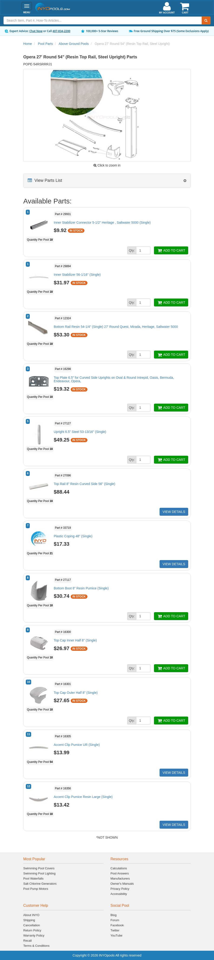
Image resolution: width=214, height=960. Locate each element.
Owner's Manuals (122, 883)
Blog (113, 915)
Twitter (114, 930)
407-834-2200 (61, 31)
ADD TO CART (171, 250)
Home (27, 44)
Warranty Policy (33, 935)
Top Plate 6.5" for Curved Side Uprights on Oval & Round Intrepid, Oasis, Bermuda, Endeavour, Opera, (114, 379)
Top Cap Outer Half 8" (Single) (76, 692)
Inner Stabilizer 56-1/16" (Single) (77, 274)
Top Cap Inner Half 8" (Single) (75, 640)
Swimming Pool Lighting (39, 873)
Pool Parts (45, 44)
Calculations (118, 868)
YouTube (116, 935)
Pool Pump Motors (35, 888)
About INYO (31, 915)
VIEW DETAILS (174, 512)
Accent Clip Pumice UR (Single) (77, 745)
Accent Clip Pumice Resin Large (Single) (83, 797)
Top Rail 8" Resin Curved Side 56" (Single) (84, 484)
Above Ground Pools (74, 44)
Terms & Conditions (36, 945)
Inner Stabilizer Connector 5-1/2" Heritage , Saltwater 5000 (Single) (102, 222)
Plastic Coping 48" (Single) (73, 536)
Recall (27, 940)
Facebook (117, 925)
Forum (114, 920)
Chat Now (36, 31)
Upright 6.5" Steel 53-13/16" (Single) (80, 432)
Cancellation (31, 925)
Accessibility (118, 894)
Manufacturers (120, 878)
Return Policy (32, 930)
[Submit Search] (206, 20)
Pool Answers (119, 873)
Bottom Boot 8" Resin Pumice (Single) (81, 588)
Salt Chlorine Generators (40, 883)
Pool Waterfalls (33, 878)
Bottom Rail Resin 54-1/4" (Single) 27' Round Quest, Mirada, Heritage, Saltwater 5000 (116, 327)
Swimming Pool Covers (38, 868)
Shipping (29, 920)
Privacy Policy (119, 888)
